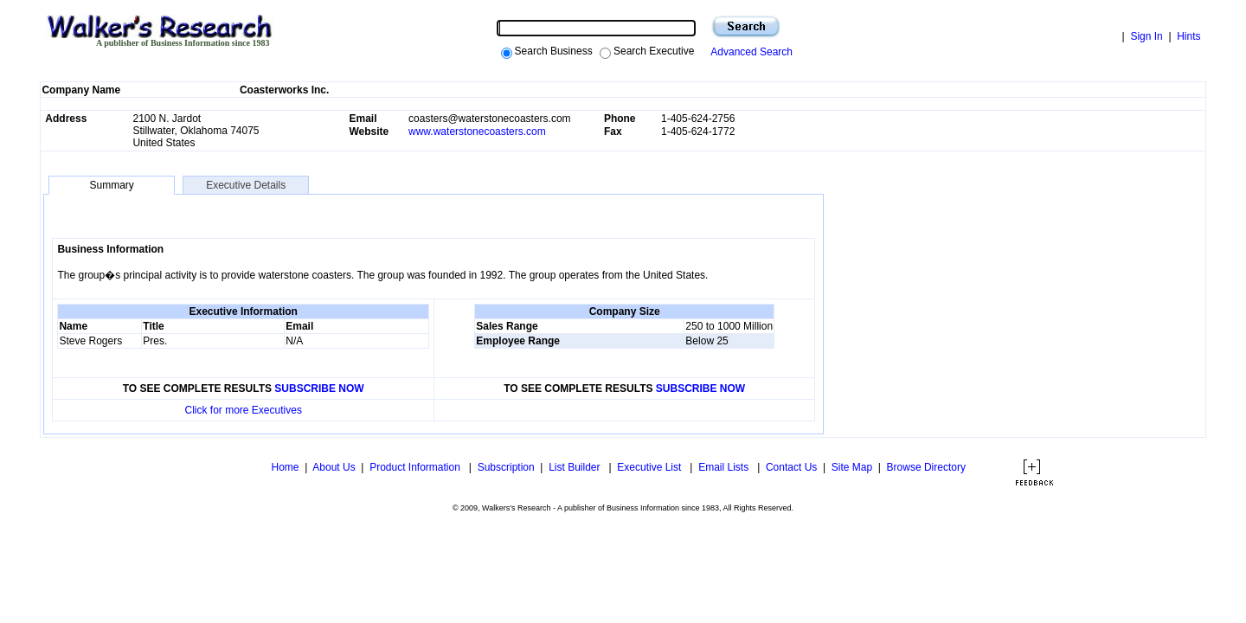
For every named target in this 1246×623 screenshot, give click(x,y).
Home (283, 467)
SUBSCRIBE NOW (318, 388)
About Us (333, 467)
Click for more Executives (243, 410)
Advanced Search (749, 52)
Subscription (506, 467)
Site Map (852, 467)
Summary (111, 185)
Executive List (650, 467)
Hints (1188, 36)
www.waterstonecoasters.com (477, 131)
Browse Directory (926, 467)
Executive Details (246, 185)
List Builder (576, 467)
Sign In (1146, 36)
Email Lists (724, 467)
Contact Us (791, 467)
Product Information (416, 467)
